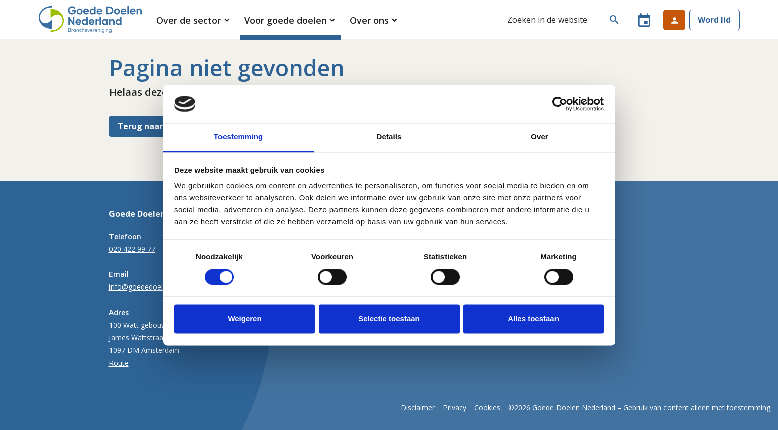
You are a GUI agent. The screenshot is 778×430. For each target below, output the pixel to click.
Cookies (487, 407)
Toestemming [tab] (238, 137)
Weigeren (244, 319)
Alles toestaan (533, 319)
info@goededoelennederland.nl (159, 287)
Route (119, 363)
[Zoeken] (552, 20)
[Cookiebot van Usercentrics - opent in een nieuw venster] (560, 103)
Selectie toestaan (389, 319)
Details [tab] (389, 137)
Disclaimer (418, 407)
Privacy (454, 407)
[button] (193, 20)
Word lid (714, 19)
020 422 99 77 (132, 249)
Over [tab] (539, 137)
